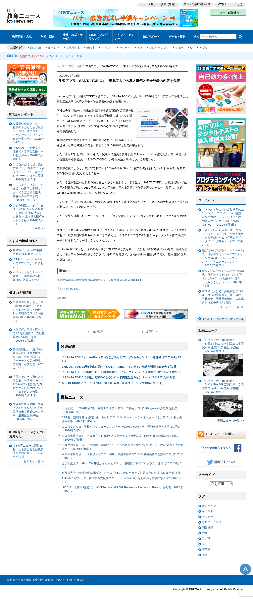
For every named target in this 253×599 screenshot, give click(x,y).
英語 (139, 44)
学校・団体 (47, 34)
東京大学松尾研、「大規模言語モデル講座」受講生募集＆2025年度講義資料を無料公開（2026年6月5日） (122, 452)
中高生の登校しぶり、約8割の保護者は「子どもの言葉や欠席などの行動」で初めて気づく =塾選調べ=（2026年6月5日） (122, 443)
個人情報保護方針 (32, 576)
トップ (61, 62)
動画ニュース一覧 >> (230, 417)
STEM (178, 44)
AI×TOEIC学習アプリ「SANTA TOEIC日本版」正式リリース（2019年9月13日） (113, 379)
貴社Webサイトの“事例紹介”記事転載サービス (27, 248)
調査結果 (207, 524)
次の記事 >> (149, 328)
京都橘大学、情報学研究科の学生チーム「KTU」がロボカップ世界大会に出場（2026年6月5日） (122, 469)
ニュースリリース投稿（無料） (157, 4)
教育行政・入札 (22, 34)
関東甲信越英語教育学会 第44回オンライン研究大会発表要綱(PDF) (99, 276)
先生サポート (151, 34)
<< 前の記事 (95, 328)
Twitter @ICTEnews (221, 458)
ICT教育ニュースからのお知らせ (26, 431)
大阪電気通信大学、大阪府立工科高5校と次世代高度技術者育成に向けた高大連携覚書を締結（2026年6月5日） (120, 434)
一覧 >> (40, 225)
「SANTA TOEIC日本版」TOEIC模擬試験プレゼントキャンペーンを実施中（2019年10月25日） (122, 368)
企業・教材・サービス (73, 35)
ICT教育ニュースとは (230, 4)
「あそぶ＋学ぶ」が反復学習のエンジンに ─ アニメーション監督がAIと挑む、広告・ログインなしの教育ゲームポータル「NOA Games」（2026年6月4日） (223, 214)
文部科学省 (73, 44)
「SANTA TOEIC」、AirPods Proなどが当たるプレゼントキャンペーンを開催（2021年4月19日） (121, 355)
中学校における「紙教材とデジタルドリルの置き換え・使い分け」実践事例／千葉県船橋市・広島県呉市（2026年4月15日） (223, 293)
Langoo (61, 294)
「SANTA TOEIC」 (69, 285)
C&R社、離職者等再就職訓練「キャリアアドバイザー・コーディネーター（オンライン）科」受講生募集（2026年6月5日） (122, 415)
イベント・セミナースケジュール (223, 315)
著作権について (55, 576)
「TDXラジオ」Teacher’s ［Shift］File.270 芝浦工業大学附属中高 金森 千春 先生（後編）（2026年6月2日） (223, 354)
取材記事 (36, 44)
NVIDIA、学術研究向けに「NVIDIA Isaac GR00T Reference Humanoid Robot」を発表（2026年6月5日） (122, 485)
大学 (205, 529)
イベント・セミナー (124, 35)
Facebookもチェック (221, 444)
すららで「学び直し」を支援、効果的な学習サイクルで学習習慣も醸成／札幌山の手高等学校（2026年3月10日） (28, 189)
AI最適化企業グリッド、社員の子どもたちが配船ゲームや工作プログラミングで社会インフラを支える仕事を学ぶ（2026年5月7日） (28, 130)
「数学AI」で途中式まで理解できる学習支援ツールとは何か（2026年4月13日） (28, 150)
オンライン (209, 502)
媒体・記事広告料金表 (197, 4)
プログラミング (157, 44)
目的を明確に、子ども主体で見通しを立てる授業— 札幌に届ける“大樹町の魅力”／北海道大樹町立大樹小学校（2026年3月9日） (28, 211)
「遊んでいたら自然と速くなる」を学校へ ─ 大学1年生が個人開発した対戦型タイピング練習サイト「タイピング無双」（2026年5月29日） (223, 234)
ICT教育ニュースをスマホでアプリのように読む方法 (28, 259)
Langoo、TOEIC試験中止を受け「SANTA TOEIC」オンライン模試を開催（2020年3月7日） (120, 363)
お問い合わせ (75, 576)
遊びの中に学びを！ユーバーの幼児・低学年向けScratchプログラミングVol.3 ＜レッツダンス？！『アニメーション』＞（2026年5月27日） (223, 254)
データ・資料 (177, 34)
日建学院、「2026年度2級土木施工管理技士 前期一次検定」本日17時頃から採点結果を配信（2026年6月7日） (119, 406)
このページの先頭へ (245, 565)
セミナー (124, 44)
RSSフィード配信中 (221, 430)
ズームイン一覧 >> (232, 303)
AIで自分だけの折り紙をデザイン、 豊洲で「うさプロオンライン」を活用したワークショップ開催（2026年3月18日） (28, 168)
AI (189, 44)
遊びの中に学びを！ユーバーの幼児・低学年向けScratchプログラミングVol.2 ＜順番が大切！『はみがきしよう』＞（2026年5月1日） (223, 275)
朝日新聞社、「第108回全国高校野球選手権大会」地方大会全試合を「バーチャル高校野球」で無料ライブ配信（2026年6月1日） (28, 355)
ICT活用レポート (21, 111)
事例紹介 (54, 44)
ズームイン (206, 197)
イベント (106, 44)
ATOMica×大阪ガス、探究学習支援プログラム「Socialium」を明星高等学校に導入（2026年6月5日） (122, 476)
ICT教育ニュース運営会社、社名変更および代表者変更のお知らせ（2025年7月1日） (28, 448)
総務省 (90, 44)
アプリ (201, 44)
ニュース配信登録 (228, 12)
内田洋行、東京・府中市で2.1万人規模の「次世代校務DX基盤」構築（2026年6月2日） (29, 331)
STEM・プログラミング (99, 35)
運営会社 (12, 576)
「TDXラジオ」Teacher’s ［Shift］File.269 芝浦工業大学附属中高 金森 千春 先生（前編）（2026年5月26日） (223, 395)
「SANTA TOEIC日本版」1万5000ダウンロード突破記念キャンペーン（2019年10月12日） (119, 374)
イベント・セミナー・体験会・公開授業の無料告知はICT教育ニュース (28, 272)
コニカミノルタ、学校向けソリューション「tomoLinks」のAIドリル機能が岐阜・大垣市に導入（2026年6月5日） (121, 425)
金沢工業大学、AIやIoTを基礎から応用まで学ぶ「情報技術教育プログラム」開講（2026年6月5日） (121, 461)
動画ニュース (208, 327)
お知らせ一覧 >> (34, 458)
